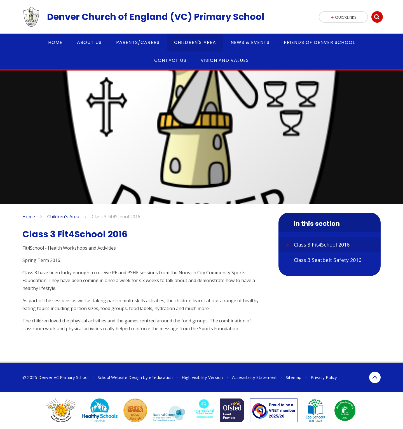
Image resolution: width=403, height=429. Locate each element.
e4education (161, 377)
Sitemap (293, 377)
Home (28, 217)
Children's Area (63, 217)
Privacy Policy (324, 377)
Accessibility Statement (254, 377)
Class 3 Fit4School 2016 (116, 217)
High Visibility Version (202, 377)
